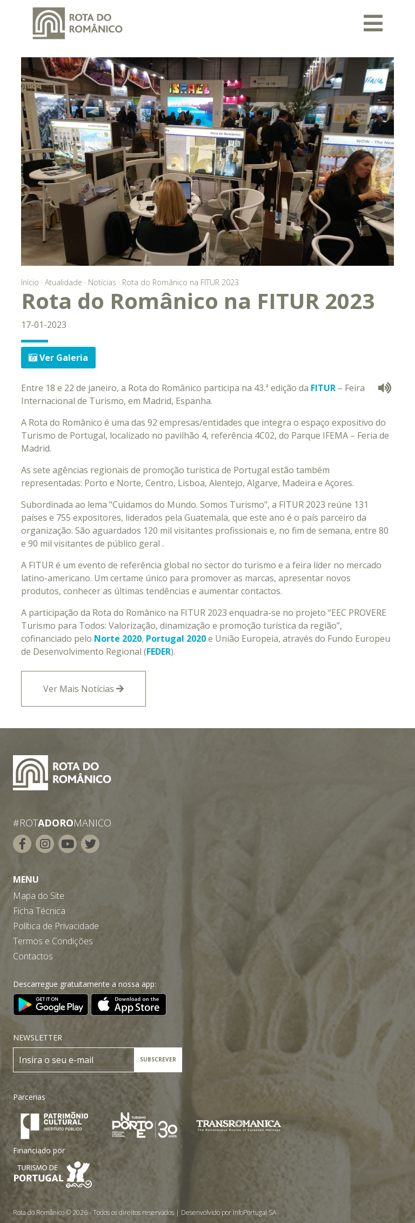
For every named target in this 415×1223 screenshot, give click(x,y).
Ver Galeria (58, 358)
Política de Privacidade (56, 926)
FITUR (323, 388)
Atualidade (63, 282)
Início (30, 282)
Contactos (33, 956)
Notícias (102, 282)
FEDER (158, 651)
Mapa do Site (38, 896)
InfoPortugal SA (254, 1212)
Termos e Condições (53, 941)
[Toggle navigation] (373, 23)
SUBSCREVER (158, 1059)
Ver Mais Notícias (83, 689)
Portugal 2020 (176, 638)
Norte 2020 (118, 638)
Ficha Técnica (39, 911)
